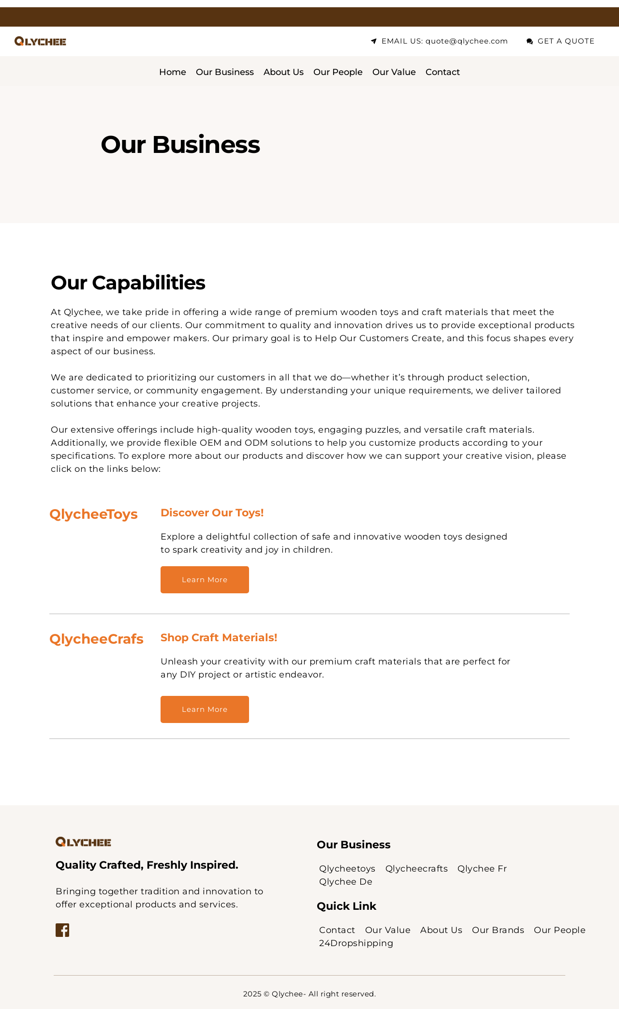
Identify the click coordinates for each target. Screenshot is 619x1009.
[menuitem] (173, 72)
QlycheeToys (93, 514)
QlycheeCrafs (96, 639)
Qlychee (287, 993)
